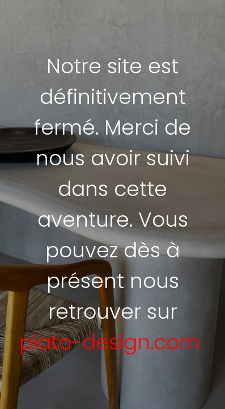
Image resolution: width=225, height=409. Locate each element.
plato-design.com (109, 342)
